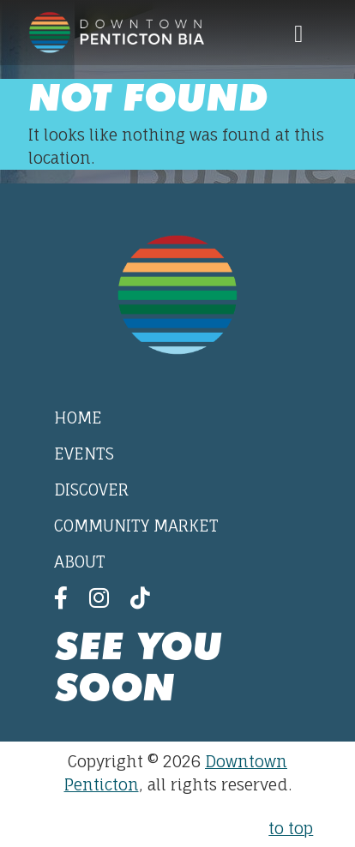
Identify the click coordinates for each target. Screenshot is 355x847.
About (79, 561)
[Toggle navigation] (298, 32)
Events (84, 453)
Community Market (136, 525)
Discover (91, 489)
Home (78, 417)
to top (290, 828)
